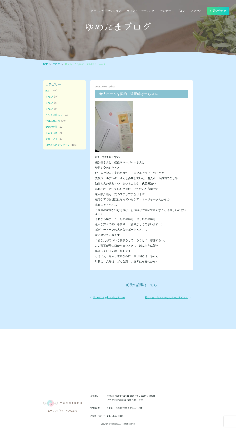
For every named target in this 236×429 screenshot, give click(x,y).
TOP (45, 64)
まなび (52, 96)
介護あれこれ (56, 121)
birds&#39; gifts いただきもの (109, 297)
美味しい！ (54, 139)
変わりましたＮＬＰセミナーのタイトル (166, 297)
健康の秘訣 (54, 127)
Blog (51, 90)
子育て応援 (54, 133)
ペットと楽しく (57, 115)
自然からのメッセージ (61, 145)
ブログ (56, 64)
